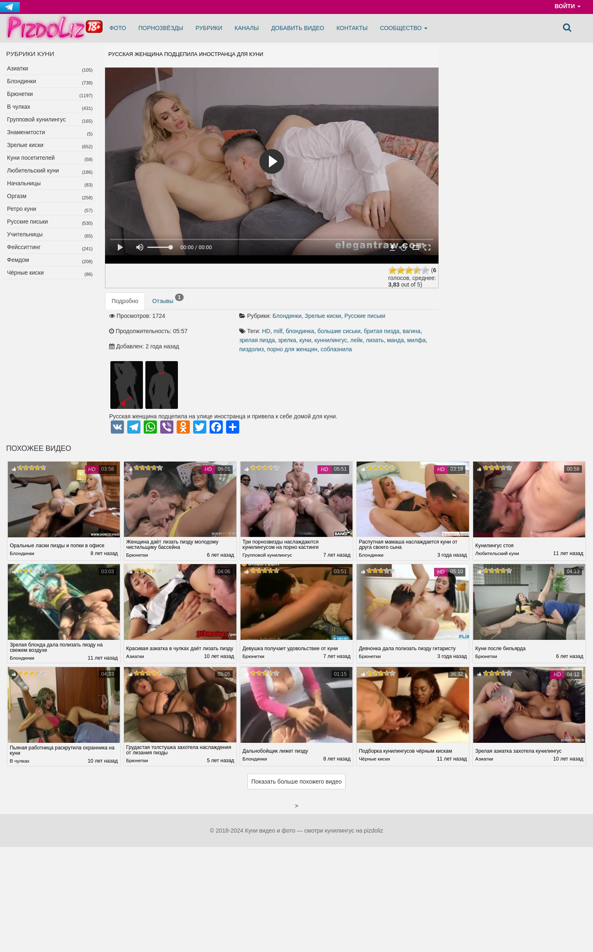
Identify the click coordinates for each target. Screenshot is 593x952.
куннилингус (331, 340)
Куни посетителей (31, 157)
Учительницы (25, 234)
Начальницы (24, 183)
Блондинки (21, 81)
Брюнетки (20, 94)
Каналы (247, 28)
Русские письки (27, 221)
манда (395, 340)
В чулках (18, 106)
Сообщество (403, 28)
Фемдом (18, 260)
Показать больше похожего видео (296, 782)
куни (305, 340)
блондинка (300, 331)
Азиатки (17, 68)
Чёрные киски (25, 272)
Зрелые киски (25, 145)
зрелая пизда (257, 340)
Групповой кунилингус (36, 119)
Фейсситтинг (24, 247)
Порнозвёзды (160, 28)
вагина (412, 331)
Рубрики (209, 28)
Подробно (125, 301)
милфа (416, 340)
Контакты (352, 28)
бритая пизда (381, 331)
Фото (118, 28)
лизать (375, 340)
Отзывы (168, 299)
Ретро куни (21, 208)
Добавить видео (297, 28)
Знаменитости (26, 132)
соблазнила (336, 349)
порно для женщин (292, 349)
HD (266, 331)
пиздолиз (251, 349)
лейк (356, 340)
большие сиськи (339, 331)
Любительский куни (33, 170)
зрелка (287, 340)
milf (277, 331)
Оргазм (16, 196)
